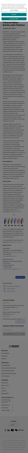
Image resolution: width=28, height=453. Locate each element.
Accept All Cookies (14, 15)
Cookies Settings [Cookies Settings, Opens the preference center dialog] (14, 7)
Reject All (14, 11)
